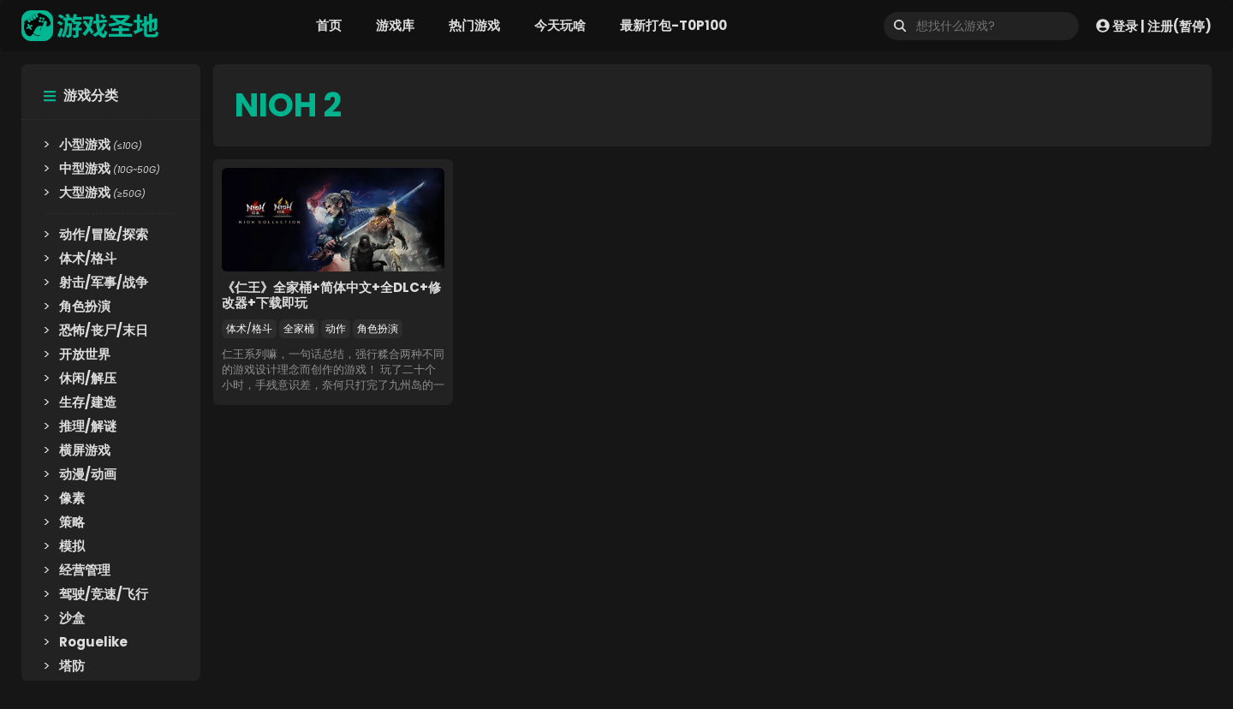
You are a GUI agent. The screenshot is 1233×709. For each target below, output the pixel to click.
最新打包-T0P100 (673, 25)
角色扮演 (377, 328)
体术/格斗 (249, 328)
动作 (335, 328)
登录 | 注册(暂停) (1154, 26)
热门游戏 (474, 25)
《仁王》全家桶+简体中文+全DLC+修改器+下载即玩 (331, 295)
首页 (329, 25)
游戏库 (395, 25)
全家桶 (298, 328)
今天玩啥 (560, 25)
